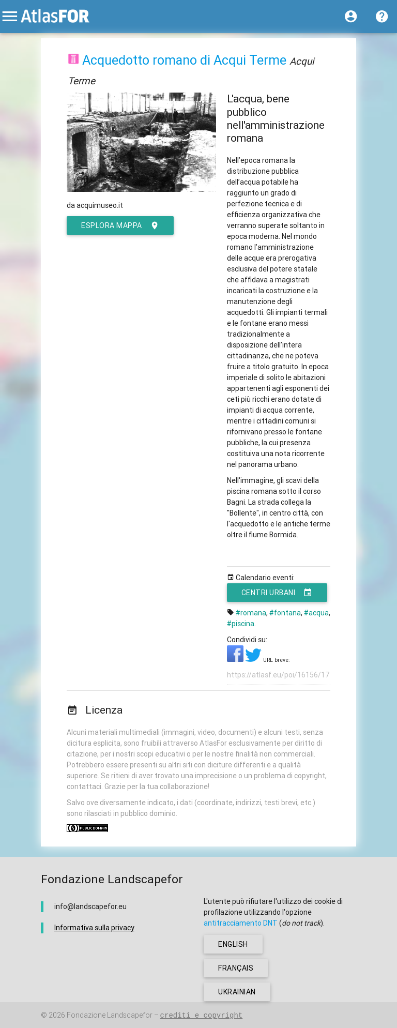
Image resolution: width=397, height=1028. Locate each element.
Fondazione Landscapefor (109, 1015)
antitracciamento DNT (241, 923)
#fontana (285, 612)
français (235, 968)
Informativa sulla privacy (94, 927)
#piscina (240, 623)
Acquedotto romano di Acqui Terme (184, 60)
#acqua (316, 612)
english (233, 944)
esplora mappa (120, 225)
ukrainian (237, 991)
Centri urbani (277, 592)
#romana (251, 612)
